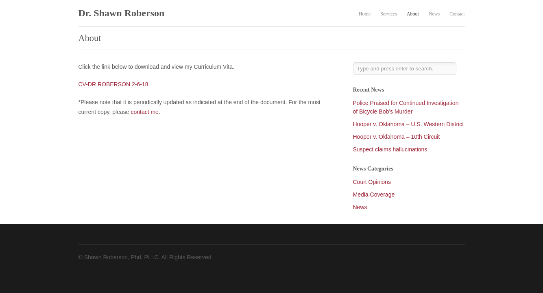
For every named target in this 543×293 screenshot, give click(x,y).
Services (388, 14)
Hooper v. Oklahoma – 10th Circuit (396, 136)
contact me (144, 112)
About (413, 14)
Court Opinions (372, 182)
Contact (456, 14)
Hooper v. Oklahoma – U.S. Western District (408, 124)
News (434, 14)
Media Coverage (374, 194)
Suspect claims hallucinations (390, 149)
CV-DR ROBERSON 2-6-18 (113, 84)
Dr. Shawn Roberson (122, 13)
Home (365, 14)
